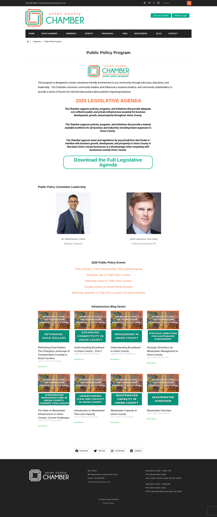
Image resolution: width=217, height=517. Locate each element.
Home (31, 28)
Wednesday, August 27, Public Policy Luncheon (108, 275)
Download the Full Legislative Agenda (108, 157)
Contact (173, 28)
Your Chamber (49, 28)
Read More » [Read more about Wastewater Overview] (152, 413)
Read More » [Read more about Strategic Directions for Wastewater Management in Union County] (152, 357)
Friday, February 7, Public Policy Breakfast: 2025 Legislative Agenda (108, 263)
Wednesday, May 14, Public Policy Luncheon (108, 269)
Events (89, 28)
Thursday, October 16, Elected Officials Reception (108, 281)
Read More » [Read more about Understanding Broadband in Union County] (115, 354)
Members (71, 28)
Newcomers (140, 28)
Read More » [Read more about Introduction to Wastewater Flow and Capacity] (79, 417)
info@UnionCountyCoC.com (52, 3)
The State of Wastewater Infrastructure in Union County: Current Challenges (53, 409)
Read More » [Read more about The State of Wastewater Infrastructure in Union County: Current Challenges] (43, 420)
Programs (107, 28)
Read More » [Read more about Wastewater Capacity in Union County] (115, 417)
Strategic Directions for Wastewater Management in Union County (162, 346)
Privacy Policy (108, 498)
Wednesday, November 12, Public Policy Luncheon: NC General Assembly (108, 287)
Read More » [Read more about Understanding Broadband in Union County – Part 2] (79, 354)
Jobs (124, 28)
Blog (159, 28)
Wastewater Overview (159, 405)
